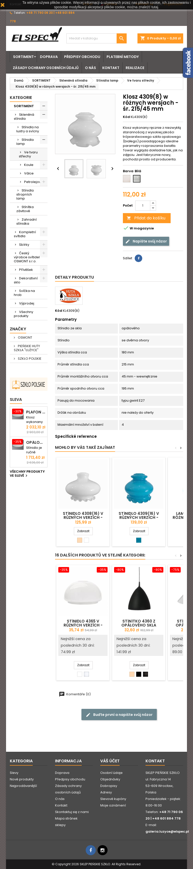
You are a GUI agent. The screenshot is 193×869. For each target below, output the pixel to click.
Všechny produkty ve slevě (27, 474)
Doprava (49, 56)
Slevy (14, 772)
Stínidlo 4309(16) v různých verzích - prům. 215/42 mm (139, 517)
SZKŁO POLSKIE (29, 358)
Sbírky (24, 244)
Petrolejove (33, 181)
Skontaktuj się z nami (72, 812)
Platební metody (123, 56)
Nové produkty (22, 779)
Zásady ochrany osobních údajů (46, 67)
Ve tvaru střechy (28, 154)
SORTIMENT (23, 56)
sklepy (60, 825)
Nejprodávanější (23, 785)
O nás (90, 67)
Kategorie (21, 97)
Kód (126, 117)
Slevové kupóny (113, 798)
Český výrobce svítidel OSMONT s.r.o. (27, 257)
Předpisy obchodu (82, 56)
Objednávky (110, 779)
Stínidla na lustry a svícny (27, 129)
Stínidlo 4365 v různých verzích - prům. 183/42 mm (83, 625)
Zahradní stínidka (26, 221)
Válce (29, 173)
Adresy (106, 792)
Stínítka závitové (25, 209)
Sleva (16, 399)
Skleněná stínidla (24, 116)
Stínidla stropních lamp (25, 194)
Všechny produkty (23, 313)
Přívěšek (26, 269)
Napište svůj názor (146, 241)
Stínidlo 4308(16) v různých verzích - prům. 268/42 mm (83, 517)
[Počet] (142, 206)
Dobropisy (108, 785)
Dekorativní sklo (26, 280)
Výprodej (26, 303)
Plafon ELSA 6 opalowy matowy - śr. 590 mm (35, 412)
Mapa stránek (66, 818)
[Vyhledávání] (96, 38)
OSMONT (24, 337)
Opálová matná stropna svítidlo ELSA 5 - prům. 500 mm (35, 443)
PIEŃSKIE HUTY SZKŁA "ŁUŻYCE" (27, 348)
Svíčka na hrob (24, 292)
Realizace (135, 67)
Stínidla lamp (25, 141)
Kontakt (110, 67)
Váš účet (110, 761)
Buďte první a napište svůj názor (119, 714)
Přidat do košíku (146, 218)
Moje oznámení (113, 805)
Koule (28, 164)
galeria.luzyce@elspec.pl (167, 831)
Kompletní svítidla (25, 234)
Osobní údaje (111, 772)
